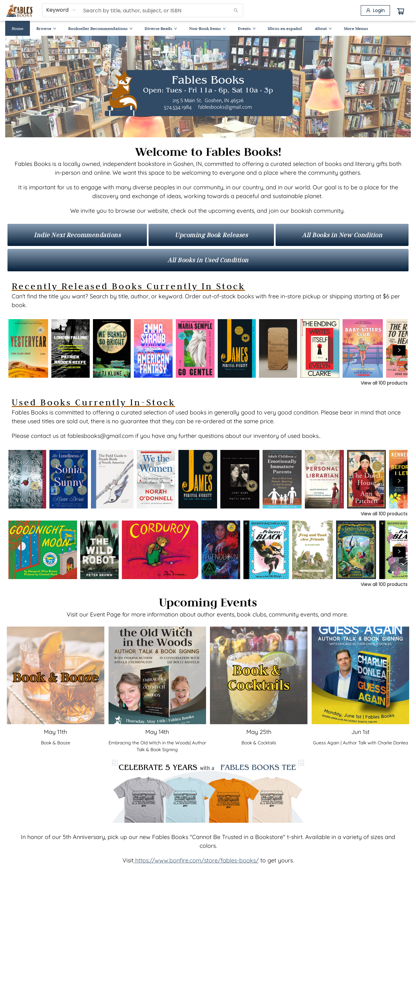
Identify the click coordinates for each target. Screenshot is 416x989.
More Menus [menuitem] (356, 28)
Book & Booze (55, 743)
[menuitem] (17, 28)
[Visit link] (77, 235)
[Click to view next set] (399, 350)
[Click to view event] (55, 675)
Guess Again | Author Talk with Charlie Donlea (360, 743)
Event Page (105, 614)
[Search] (235, 10)
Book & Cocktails (258, 743)
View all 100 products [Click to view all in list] (384, 383)
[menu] (208, 28)
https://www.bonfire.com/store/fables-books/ (197, 860)
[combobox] (61, 10)
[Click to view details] (28, 348)
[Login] (375, 10)
